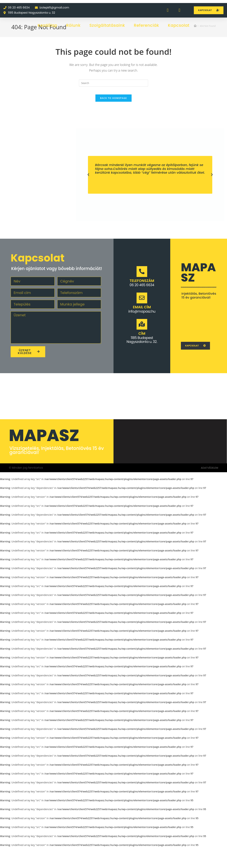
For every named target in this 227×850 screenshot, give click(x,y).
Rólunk (73, 25)
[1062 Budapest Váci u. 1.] (198, 322)
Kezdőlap (47, 25)
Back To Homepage (113, 101)
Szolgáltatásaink (107, 25)
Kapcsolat (178, 25)
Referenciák (146, 25)
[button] (88, 177)
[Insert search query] (113, 83)
